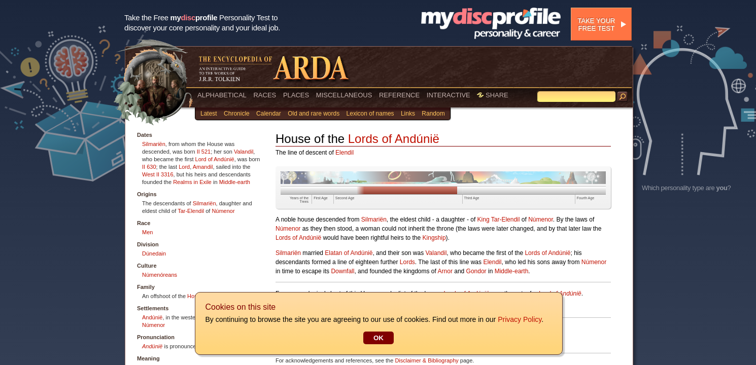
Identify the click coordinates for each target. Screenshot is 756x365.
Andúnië (152, 317)
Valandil (243, 152)
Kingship (434, 237)
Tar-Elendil (191, 211)
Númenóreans (159, 275)
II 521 (204, 152)
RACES (264, 95)
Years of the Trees (299, 199)
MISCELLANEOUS (344, 95)
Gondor (476, 271)
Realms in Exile (192, 182)
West (148, 174)
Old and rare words (313, 113)
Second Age (345, 198)
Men (147, 232)
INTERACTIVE (448, 95)
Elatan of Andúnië (348, 253)
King (483, 219)
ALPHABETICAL (222, 95)
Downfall (342, 271)
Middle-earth (234, 182)
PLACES (296, 95)
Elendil (344, 152)
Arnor (445, 271)
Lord (184, 167)
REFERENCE (399, 95)
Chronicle (237, 113)
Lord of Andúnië (214, 159)
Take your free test (596, 24)
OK (378, 338)
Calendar (268, 113)
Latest (208, 113)
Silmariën (153, 144)
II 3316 (165, 174)
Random (433, 113)
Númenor (223, 211)
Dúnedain (154, 253)
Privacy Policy (519, 319)
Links (408, 113)
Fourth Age (585, 198)
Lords (407, 262)
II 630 (149, 167)
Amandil (203, 167)
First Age (321, 198)
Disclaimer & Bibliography (426, 360)
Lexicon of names (370, 113)
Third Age (471, 198)
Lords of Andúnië (393, 138)
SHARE (492, 95)
